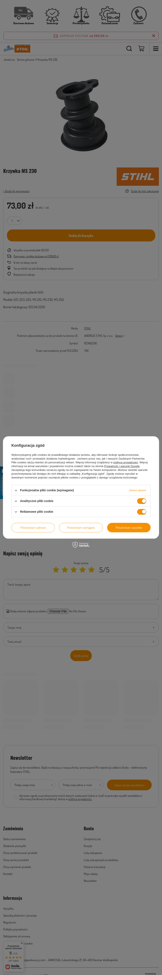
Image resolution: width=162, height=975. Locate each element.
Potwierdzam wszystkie (129, 527)
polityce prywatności (125, 462)
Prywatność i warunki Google (122, 466)
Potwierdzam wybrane (33, 527)
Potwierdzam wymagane (81, 527)
